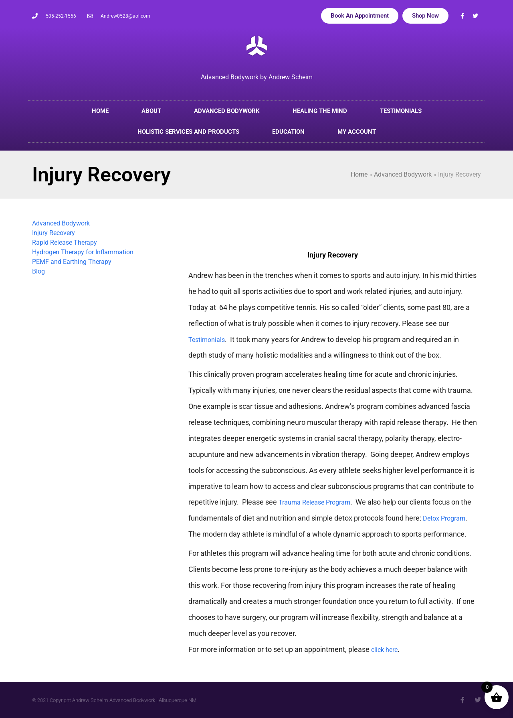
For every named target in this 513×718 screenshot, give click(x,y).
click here (384, 650)
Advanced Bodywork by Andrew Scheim (257, 77)
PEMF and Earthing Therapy (71, 261)
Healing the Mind (320, 111)
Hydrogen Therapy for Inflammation (82, 252)
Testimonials (401, 111)
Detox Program (444, 518)
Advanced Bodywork (227, 111)
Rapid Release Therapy (64, 242)
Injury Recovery (53, 233)
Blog (38, 271)
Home (100, 111)
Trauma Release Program (314, 502)
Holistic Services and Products (188, 131)
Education (288, 131)
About (151, 111)
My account (356, 131)
